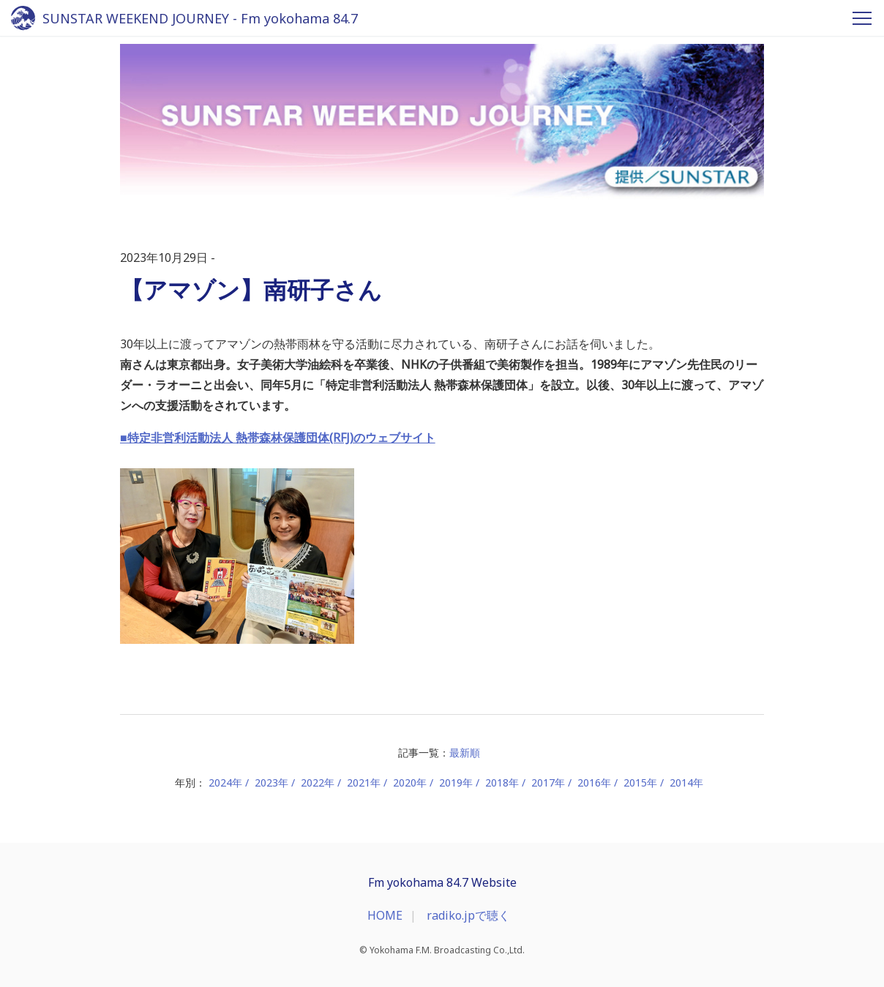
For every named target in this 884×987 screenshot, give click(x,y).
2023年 (271, 782)
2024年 (225, 782)
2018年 (502, 782)
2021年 (364, 782)
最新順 (464, 752)
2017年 (548, 782)
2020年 (410, 782)
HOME (384, 915)
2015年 (640, 782)
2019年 (456, 782)
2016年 (594, 782)
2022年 (317, 782)
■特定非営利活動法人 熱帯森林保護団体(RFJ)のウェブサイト (277, 437)
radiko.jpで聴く (468, 915)
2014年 (686, 782)
